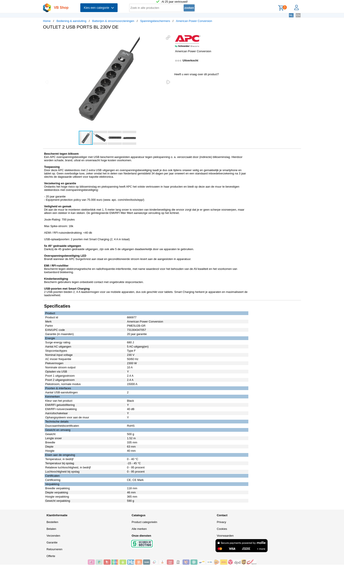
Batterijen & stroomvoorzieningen (113, 21)
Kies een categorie (99, 7)
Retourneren (54, 549)
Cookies (222, 528)
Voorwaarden (225, 535)
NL (291, 15)
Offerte (51, 556)
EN (298, 15)
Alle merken (139, 528)
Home (47, 21)
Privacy (221, 522)
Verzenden (53, 535)
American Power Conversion (194, 21)
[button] (168, 37)
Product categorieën (144, 522)
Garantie (52, 542)
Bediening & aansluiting (71, 21)
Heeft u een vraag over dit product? (196, 74)
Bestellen (52, 522)
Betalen (51, 528)
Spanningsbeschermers (155, 21)
